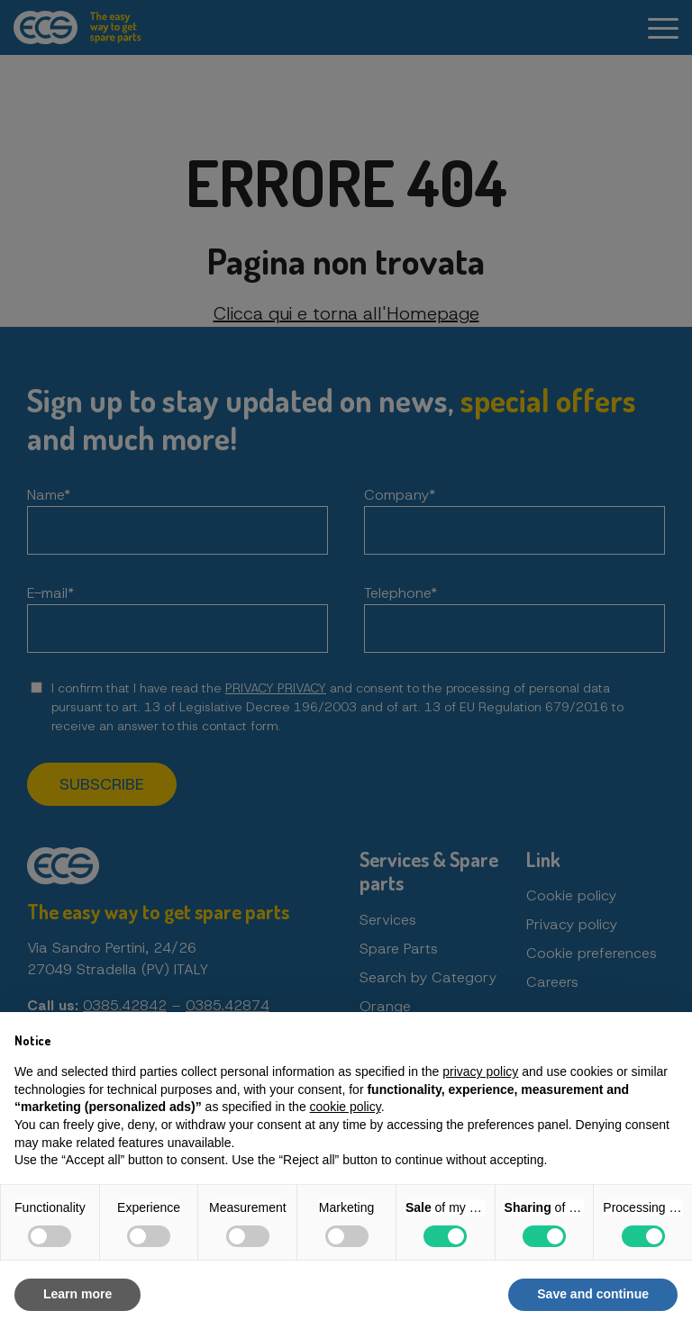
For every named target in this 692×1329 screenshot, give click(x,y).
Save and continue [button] (593, 1294)
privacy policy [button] (480, 1071)
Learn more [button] (77, 1294)
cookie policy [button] (345, 1106)
